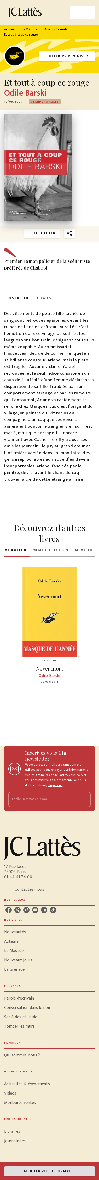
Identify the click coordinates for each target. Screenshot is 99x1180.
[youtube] (35, 910)
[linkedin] (44, 910)
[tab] (18, 298)
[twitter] (17, 910)
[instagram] (26, 910)
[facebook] (8, 910)
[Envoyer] (84, 799)
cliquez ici (55, 785)
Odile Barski (25, 93)
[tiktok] (53, 910)
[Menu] (82, 12)
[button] (67, 56)
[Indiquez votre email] (43, 799)
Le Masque (29, 29)
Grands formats (55, 29)
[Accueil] (26, 12)
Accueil (9, 29)
